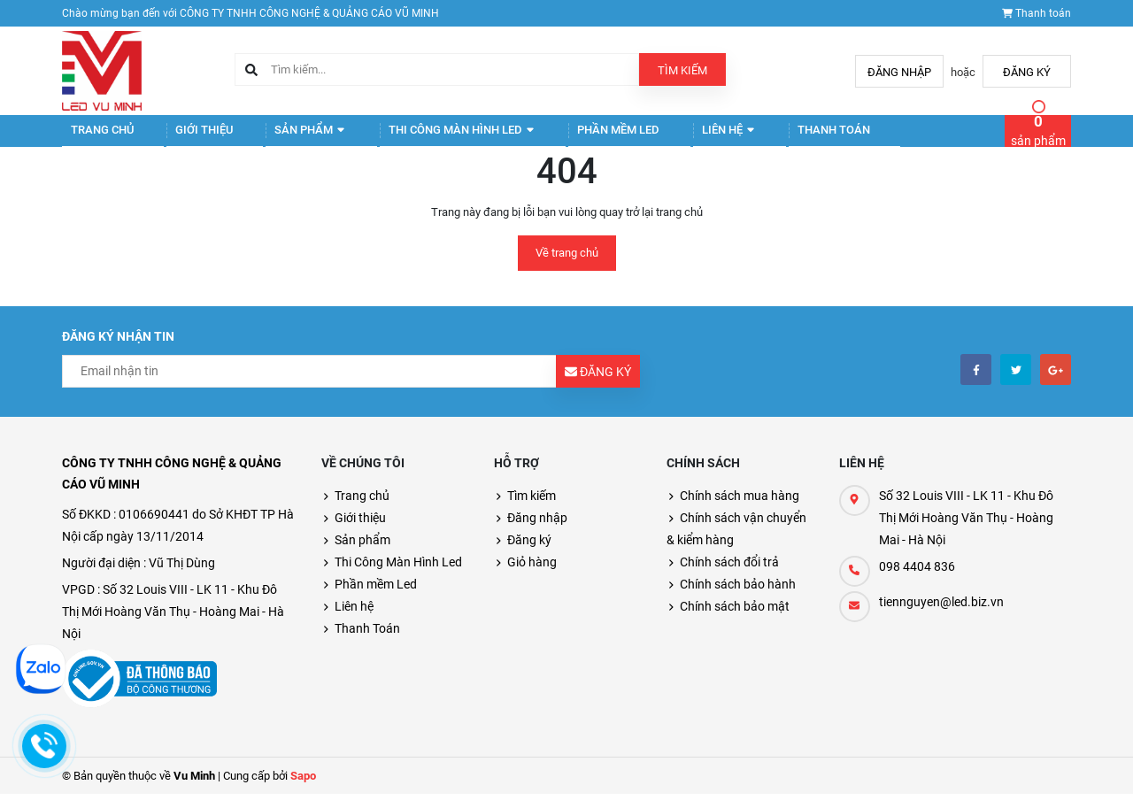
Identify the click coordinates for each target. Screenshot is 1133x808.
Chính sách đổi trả (729, 576)
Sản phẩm (279, 137)
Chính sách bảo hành (738, 598)
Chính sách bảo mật (735, 620)
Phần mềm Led (561, 137)
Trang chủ (94, 137)
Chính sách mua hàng (739, 510)
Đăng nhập (899, 72)
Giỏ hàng (532, 576)
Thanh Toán (750, 137)
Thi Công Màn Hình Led (417, 137)
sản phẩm (1038, 137)
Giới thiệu (185, 137)
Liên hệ (658, 137)
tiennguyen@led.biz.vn (941, 616)
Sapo (303, 789)
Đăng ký (1027, 72)
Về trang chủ (567, 266)
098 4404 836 (917, 580)
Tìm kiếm (682, 70)
